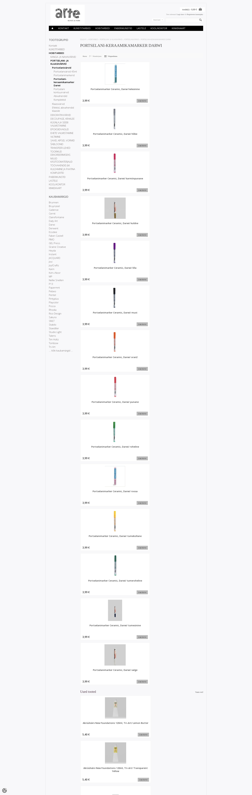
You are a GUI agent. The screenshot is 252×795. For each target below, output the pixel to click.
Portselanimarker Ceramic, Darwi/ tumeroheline (158, 229)
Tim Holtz (54, 339)
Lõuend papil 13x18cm (189, 511)
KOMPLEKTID (57, 172)
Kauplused (53, 772)
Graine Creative (57, 246)
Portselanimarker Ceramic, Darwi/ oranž (94, 182)
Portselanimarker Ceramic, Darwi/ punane (126, 184)
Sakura (52, 317)
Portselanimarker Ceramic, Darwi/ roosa (94, 228)
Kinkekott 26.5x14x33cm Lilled (157, 558)
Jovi (50, 261)
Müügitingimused (55, 781)
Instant (52, 254)
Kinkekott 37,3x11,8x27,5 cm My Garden (188, 376)
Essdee (53, 232)
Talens (52, 335)
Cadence (54, 209)
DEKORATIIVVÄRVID (60, 115)
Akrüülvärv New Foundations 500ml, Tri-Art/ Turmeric (188, 651)
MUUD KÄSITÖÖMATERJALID (61, 160)
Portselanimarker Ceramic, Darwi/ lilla (127, 136)
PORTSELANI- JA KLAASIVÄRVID (59, 62)
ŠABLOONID (56, 144)
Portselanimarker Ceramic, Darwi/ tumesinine (95, 275)
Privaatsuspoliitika (56, 778)
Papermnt (54, 287)
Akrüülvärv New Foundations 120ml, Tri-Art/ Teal (94, 697)
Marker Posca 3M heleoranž (157, 696)
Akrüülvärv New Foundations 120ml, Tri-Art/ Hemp (157, 422)
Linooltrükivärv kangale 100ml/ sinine (188, 742)
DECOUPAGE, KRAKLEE (62, 118)
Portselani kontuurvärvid (61, 90)
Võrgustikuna (112, 56)
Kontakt (63, 28)
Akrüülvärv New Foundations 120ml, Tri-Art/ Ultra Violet (94, 605)
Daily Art (53, 220)
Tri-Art (52, 346)
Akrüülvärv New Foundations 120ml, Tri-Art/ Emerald (94, 422)
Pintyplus (54, 298)
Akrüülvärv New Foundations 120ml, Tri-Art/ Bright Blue (126, 605)
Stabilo (52, 324)
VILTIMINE (55, 136)
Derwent (53, 228)
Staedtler (54, 328)
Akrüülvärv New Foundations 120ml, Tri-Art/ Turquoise (157, 605)
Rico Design (55, 313)
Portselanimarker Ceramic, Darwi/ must (158, 136)
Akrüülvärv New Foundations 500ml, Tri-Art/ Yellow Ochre (188, 422)
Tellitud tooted (106, 778)
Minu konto (105, 772)
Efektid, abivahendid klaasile (63, 109)
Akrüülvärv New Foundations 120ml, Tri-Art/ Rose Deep (94, 560)
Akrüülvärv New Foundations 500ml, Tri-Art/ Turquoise (188, 697)
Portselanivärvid (61, 67)
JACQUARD (54, 258)
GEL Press (54, 243)
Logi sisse (180, 14)
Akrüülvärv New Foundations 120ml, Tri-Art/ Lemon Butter (95, 330)
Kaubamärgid (80, 772)
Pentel (52, 295)
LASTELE (141, 28)
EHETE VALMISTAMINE (61, 133)
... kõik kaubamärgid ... (61, 350)
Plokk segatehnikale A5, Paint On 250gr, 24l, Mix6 (126, 697)
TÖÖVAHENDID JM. (60, 165)
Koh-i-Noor (55, 272)
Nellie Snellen (56, 280)
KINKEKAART (178, 28)
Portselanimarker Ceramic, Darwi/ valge (127, 274)
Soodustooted (80, 775)
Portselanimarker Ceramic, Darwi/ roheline (158, 184)
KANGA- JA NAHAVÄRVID (63, 56)
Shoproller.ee (198, 789)
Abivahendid (60, 96)
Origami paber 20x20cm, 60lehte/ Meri (126, 743)
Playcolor (54, 302)
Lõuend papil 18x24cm (95, 648)
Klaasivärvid (58, 103)
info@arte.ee (133, 783)
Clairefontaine (56, 217)
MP (50, 276)
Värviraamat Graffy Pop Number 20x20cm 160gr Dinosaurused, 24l (126, 470)
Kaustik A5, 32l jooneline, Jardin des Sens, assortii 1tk (94, 743)
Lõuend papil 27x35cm (157, 327)
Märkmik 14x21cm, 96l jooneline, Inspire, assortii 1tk (126, 376)
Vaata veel (199, 297)
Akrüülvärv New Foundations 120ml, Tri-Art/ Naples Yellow (157, 743)
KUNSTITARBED (82, 28)
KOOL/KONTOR (158, 28)
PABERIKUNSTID (123, 28)
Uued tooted (80, 778)
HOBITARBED (102, 28)
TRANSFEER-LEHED (60, 147)
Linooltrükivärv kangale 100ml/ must (157, 467)
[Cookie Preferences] (4, 790)
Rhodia (52, 309)
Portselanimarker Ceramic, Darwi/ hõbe (126, 91)
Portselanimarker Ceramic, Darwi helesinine (95, 92)
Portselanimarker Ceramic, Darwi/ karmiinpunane (158, 92)
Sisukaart (78, 781)
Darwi (52, 224)
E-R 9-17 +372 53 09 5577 (138, 780)
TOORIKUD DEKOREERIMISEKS (60, 153)
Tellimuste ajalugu (108, 775)
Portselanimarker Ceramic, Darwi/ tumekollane (126, 229)
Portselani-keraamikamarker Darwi (64, 82)
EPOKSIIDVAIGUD (59, 129)
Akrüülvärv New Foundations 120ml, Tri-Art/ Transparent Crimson (188, 470)
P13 (51, 283)
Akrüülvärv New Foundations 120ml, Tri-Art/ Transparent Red (94, 378)
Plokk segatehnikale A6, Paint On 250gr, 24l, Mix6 (157, 651)
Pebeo (52, 291)
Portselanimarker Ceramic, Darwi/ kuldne (95, 136)
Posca (52, 306)
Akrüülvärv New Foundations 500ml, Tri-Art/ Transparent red (188, 332)
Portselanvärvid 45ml (65, 71)
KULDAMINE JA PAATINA (62, 169)
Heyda (52, 250)
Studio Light (55, 332)
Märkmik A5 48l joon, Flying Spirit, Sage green (157, 514)
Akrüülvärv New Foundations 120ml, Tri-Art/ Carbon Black (188, 560)
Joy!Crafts (54, 265)
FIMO (51, 239)
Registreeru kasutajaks (195, 14)
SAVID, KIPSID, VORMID (62, 140)
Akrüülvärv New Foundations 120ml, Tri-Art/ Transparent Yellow (126, 332)
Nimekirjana (97, 56)
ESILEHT (83, 39)
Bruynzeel (54, 206)
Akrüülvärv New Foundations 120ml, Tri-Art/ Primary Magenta (188, 607)
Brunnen (54, 202)
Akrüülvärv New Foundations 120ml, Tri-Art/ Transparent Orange (126, 561)
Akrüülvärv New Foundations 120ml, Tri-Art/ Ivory (94, 468)
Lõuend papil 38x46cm (126, 648)
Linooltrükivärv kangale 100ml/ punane (126, 513)
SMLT (51, 320)
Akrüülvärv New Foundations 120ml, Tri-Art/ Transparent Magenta (94, 516)
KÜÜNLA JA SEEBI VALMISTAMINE (59, 124)
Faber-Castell (56, 235)
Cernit (52, 213)
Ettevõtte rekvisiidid (56, 775)
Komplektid (60, 99)
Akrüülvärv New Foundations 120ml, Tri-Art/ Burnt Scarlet (157, 376)
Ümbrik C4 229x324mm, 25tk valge (126, 422)
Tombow (53, 343)
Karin (51, 269)
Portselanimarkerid (64, 75)
